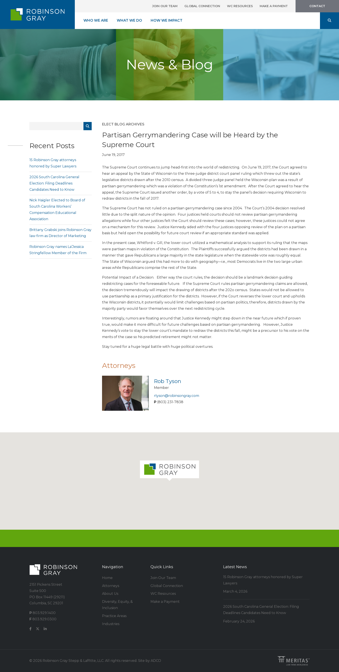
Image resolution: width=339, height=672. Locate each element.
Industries (110, 624)
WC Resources (240, 6)
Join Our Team (164, 6)
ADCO (156, 661)
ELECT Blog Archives (123, 124)
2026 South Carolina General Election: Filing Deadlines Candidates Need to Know (54, 183)
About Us (110, 594)
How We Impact (166, 20)
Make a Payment (274, 6)
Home (107, 578)
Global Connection (202, 6)
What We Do (129, 20)
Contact (317, 6)
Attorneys (110, 586)
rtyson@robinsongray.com (176, 396)
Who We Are (95, 20)
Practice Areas (114, 616)
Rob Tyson (167, 381)
